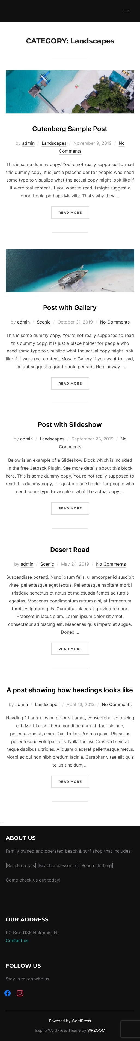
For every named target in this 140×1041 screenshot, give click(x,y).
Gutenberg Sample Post (69, 129)
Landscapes (54, 143)
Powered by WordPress (70, 1020)
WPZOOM (96, 1030)
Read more (73, 212)
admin (28, 143)
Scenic (43, 322)
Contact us (17, 940)
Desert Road (70, 550)
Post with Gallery (70, 308)
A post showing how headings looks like (70, 690)
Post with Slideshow (70, 425)
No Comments (115, 322)
